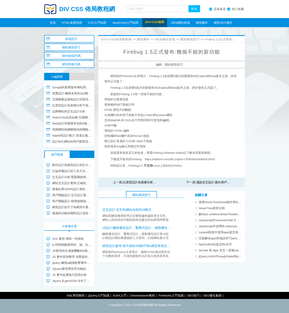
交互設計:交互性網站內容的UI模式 (126, 209)
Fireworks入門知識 (171, 295)
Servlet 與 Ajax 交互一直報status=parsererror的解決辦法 (236, 250)
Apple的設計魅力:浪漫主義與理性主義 (71, 135)
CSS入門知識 (97, 22)
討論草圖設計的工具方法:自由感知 (71, 171)
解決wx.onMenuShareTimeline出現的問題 (226, 214)
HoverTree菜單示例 (212, 208)
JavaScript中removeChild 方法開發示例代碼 (228, 220)
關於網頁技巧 (190, 39)
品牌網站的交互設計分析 (68, 111)
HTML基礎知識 (72, 22)
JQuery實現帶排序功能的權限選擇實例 (71, 268)
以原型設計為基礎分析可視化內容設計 (148, 182)
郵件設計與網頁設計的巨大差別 (71, 165)
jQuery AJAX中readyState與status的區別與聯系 (231, 256)
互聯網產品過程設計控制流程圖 (71, 99)
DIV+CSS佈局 (154, 22)
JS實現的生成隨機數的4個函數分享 (71, 250)
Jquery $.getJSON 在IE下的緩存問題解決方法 (71, 280)
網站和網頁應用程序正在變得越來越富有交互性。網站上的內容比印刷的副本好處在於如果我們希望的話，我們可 (135, 219)
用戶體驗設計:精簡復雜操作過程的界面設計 (71, 201)
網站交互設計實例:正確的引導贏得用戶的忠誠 (71, 183)
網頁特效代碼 (71, 64)
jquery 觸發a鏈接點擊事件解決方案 (71, 262)
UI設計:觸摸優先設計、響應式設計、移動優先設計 (138, 227)
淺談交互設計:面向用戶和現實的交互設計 (223, 182)
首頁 (53, 22)
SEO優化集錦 (212, 295)
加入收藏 (238, 9)
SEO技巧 (193, 295)
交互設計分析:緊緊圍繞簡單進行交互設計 (71, 177)
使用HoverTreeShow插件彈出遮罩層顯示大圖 (229, 202)
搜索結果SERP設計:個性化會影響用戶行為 (71, 189)
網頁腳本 (202, 22)
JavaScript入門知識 (125, 22)
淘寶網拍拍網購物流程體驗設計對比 (71, 129)
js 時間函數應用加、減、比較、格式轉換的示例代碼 (71, 244)
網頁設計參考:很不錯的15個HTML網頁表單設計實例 (139, 246)
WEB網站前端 (180, 22)
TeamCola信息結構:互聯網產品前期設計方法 (71, 117)
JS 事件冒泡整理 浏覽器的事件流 (71, 256)
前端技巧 (71, 39)
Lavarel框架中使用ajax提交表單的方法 (224, 232)
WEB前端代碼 (71, 55)
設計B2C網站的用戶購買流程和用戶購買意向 (71, 141)
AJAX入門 (120, 295)
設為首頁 (220, 9)
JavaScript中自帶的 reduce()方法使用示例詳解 (230, 226)
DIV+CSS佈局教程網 (116, 39)
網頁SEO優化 (223, 22)
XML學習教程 (76, 295)
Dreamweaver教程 (142, 295)
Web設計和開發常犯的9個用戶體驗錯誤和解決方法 (71, 123)
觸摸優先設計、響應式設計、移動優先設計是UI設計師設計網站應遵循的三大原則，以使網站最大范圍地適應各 (135, 238)
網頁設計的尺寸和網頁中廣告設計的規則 (71, 207)
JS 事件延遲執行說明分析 (69, 274)
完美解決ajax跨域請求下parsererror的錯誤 (227, 238)
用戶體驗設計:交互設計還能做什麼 (71, 195)
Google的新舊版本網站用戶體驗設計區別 (71, 87)
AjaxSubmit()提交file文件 (215, 244)
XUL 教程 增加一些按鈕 (68, 238)
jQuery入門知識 (99, 295)
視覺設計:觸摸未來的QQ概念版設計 (71, 93)
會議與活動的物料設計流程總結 (71, 213)
